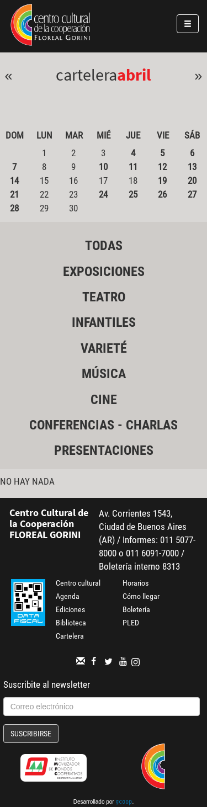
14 (14, 180)
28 (14, 208)
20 (192, 180)
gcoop (123, 802)
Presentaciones (103, 450)
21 (14, 194)
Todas (104, 245)
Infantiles (104, 322)
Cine (104, 399)
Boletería (136, 609)
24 (103, 194)
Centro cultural (78, 583)
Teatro (103, 297)
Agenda (67, 596)
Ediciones (70, 609)
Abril (134, 74)
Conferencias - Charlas (103, 425)
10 (103, 166)
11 (133, 166)
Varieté (104, 348)
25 (133, 194)
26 (162, 194)
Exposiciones (104, 271)
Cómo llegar (141, 596)
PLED (131, 623)
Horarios (135, 583)
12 (162, 166)
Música (104, 373)
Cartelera (70, 636)
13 (192, 166)
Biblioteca (71, 623)
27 (192, 194)
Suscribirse (30, 733)
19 (162, 180)
